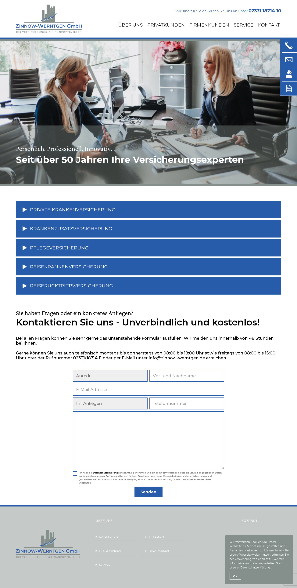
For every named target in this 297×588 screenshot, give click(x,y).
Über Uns (130, 25)
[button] (148, 209)
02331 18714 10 (265, 10)
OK (235, 576)
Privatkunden (166, 25)
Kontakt (269, 25)
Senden (148, 492)
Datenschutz (108, 536)
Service (243, 25)
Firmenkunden (209, 25)
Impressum (156, 536)
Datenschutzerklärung (105, 472)
